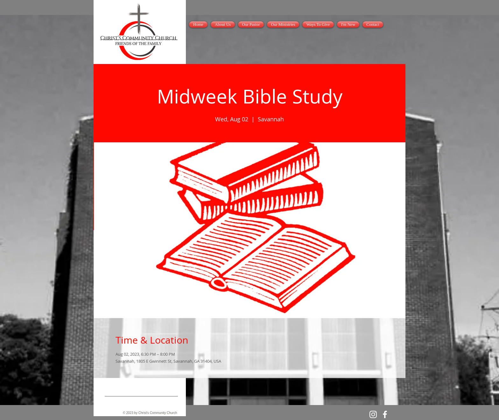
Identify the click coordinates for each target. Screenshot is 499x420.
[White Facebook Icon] (385, 414)
